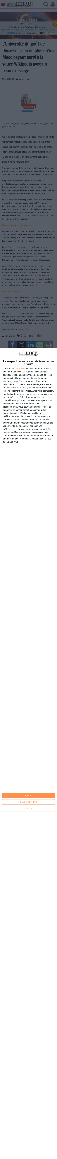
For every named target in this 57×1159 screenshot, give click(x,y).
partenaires (20, 368)
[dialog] (28, 753)
